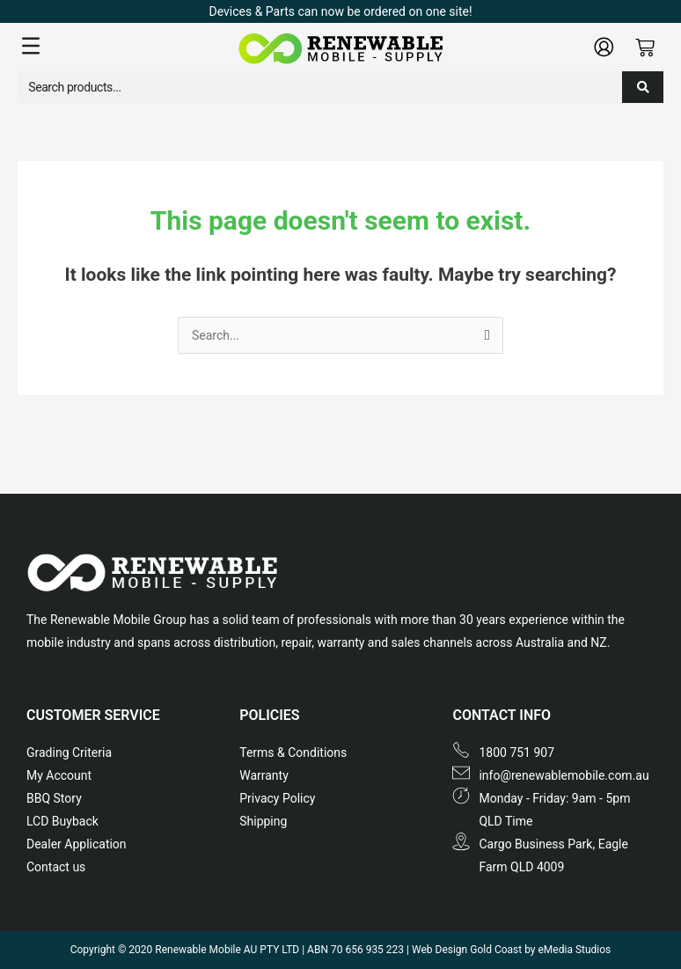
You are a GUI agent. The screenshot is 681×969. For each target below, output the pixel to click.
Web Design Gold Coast (467, 949)
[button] (125, 47)
